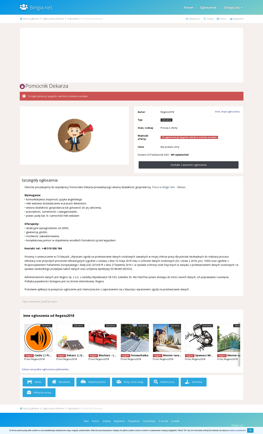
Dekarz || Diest (77, 355)
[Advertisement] (131, 55)
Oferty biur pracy (39, 392)
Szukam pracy (164, 382)
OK (250, 430)
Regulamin (236, 18)
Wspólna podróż (93, 382)
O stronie (163, 421)
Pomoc (222, 18)
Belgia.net (41, 7)
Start (86, 421)
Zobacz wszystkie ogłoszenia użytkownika (45, 369)
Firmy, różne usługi (129, 382)
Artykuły (106, 421)
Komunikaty (149, 421)
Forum (188, 7)
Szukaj (208, 18)
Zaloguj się (233, 7)
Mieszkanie (61, 382)
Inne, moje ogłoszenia (227, 111)
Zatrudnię (193, 382)
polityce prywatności (237, 430)
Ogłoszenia (208, 7)
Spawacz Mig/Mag (207, 355)
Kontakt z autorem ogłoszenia (189, 165)
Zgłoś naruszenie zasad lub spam (39, 301)
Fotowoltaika (139, 355)
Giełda (34, 382)
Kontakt (175, 421)
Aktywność (193, 18)
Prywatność (134, 421)
